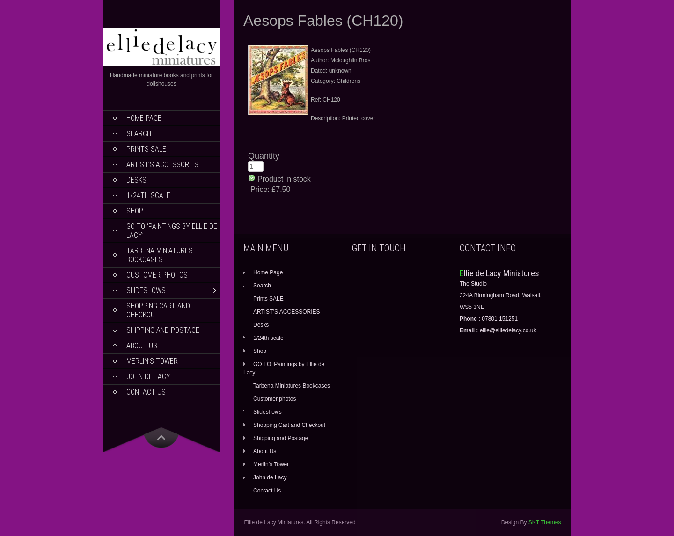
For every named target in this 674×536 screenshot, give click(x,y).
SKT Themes (544, 522)
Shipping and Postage (162, 330)
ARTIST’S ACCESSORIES (162, 164)
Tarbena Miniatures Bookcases (159, 255)
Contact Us (146, 392)
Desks (136, 180)
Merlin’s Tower (152, 361)
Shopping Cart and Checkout (158, 310)
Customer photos (157, 275)
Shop (134, 210)
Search (138, 133)
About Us (141, 345)
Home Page (143, 118)
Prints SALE (146, 149)
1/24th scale (148, 195)
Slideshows (146, 290)
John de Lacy (148, 376)
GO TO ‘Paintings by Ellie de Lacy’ (171, 231)
